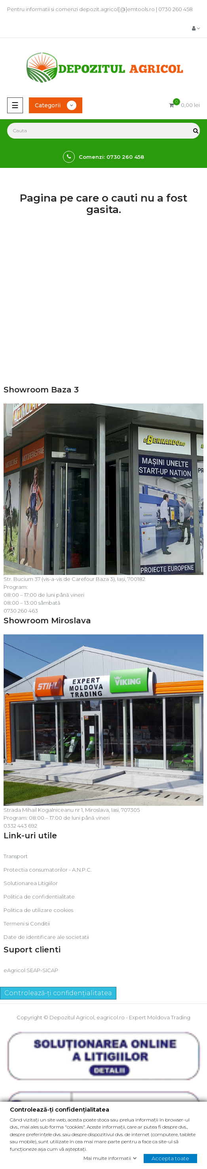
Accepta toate (170, 1158)
